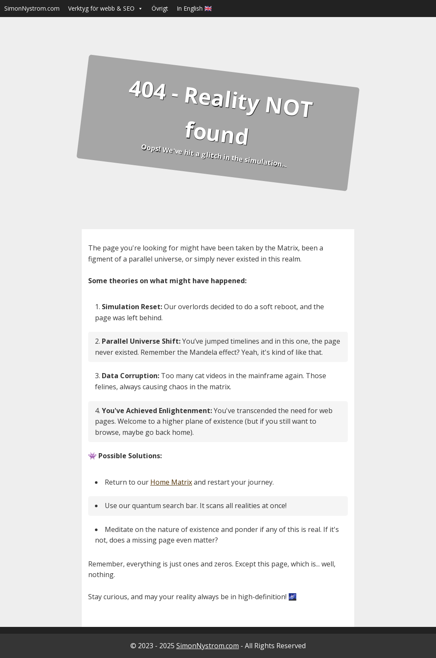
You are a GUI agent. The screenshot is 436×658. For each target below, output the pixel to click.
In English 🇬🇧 (194, 8)
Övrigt (160, 8)
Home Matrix (171, 482)
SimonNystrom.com (32, 8)
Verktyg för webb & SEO (105, 8)
